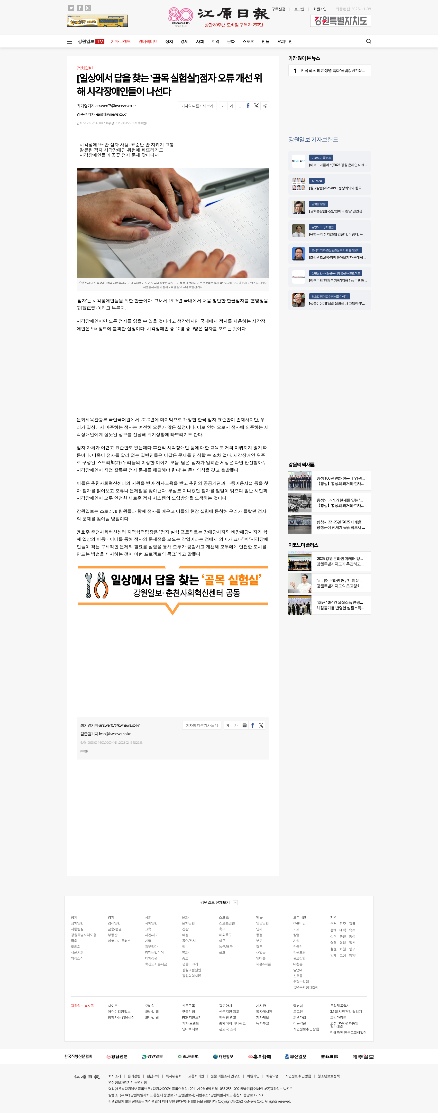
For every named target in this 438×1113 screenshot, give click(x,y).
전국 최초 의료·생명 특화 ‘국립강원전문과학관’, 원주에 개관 (347, 70)
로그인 (299, 8)
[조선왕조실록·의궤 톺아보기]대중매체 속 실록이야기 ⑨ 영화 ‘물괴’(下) (358, 257)
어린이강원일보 (119, 1011)
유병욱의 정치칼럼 (322, 227)
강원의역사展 (191, 975)
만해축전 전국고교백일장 (348, 1032)
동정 (259, 934)
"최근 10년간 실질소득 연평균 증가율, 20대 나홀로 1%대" (361, 602)
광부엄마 (151, 946)
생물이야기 (190, 964)
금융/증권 (114, 929)
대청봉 (298, 964)
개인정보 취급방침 (298, 1076)
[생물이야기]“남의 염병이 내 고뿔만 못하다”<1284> (344, 303)
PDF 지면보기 (191, 1017)
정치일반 (77, 923)
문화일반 (188, 923)
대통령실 (77, 929)
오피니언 (284, 41)
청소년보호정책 (329, 1076)
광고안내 (225, 1005)
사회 (200, 41)
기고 (296, 929)
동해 (333, 930)
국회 (74, 940)
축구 (222, 929)
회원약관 (272, 1076)
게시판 (261, 1005)
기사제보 (262, 1017)
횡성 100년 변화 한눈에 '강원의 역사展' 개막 (351, 478)
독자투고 (262, 1023)
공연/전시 (189, 940)
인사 (259, 929)
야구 (222, 940)
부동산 (112, 934)
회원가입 (320, 8)
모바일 (150, 1005)
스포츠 (248, 41)
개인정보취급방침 (306, 1029)
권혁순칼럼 (301, 981)
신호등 (298, 975)
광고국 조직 (227, 1029)
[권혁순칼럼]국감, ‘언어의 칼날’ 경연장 (336, 211)
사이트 (113, 1005)
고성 (342, 955)
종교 (185, 958)
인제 (333, 955)
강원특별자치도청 (83, 934)
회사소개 (114, 1076)
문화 (231, 41)
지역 (215, 41)
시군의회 (77, 952)
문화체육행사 (340, 1005)
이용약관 (299, 1023)
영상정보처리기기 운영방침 (127, 1082)
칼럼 (296, 934)
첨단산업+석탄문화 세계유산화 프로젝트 (335, 273)
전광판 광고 (227, 1017)
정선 (352, 942)
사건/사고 (152, 934)
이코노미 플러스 (321, 158)
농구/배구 (226, 946)
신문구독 (188, 1005)
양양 (352, 955)
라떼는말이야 (154, 952)
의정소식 (77, 958)
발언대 (298, 969)
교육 (148, 929)
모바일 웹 (152, 1017)
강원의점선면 (191, 969)
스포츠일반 (227, 923)
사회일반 (151, 923)
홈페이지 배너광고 (232, 1023)
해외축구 (225, 934)
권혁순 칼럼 (318, 204)
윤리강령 (134, 1076)
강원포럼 (299, 952)
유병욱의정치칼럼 (306, 987)
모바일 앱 (152, 1011)
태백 (342, 930)
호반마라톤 (338, 1017)
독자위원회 (174, 1076)
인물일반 (262, 923)
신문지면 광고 (229, 1011)
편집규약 (153, 1076)
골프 (222, 952)
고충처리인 (196, 1076)
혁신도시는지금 (156, 964)
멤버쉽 (298, 1005)
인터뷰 (260, 958)
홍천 (342, 936)
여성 (185, 934)
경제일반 (114, 923)
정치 (169, 41)
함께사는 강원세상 (121, 1017)
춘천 (333, 923)
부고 (259, 940)
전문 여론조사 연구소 (225, 1076)
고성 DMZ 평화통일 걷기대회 (344, 1025)
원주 (342, 923)
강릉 (352, 923)
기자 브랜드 (120, 41)
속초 (352, 930)
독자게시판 (264, 1011)
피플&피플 (263, 964)
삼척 (333, 936)
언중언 (298, 946)
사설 (296, 940)
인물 (265, 41)
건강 (185, 929)
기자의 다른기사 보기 (197, 105)
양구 (352, 948)
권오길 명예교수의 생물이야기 (329, 296)
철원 (333, 948)
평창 (342, 942)
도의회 (75, 946)
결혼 (259, 946)
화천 (342, 948)
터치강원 (151, 958)
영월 (333, 942)
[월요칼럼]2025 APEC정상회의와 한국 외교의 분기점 (345, 188)
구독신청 (278, 8)
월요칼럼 (316, 181)
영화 (185, 952)
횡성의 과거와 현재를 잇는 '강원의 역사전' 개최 (354, 500)
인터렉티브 (147, 41)
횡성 (352, 936)
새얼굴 (260, 952)
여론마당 (299, 923)
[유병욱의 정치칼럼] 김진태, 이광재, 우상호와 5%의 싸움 (348, 234)
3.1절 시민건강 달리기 (346, 1011)
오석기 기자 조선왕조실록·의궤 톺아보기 (335, 250)
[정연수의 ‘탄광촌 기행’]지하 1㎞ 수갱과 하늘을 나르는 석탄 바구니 (355, 280)
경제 (184, 41)
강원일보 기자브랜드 (313, 139)
